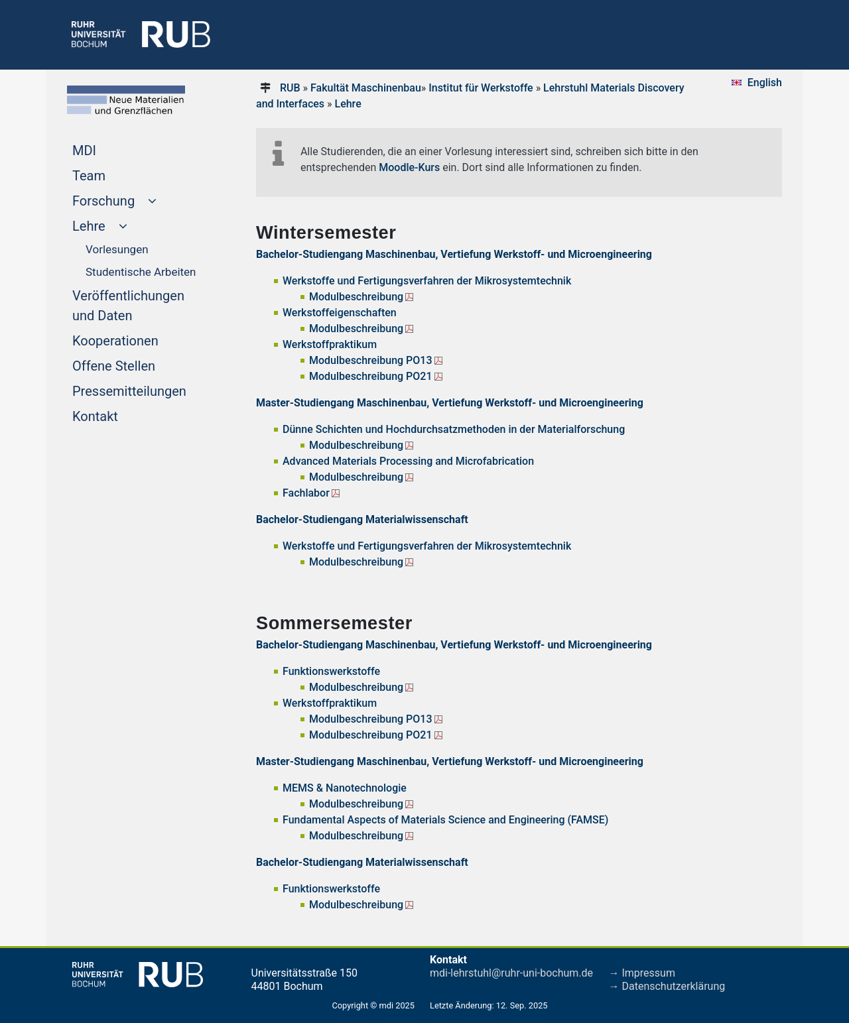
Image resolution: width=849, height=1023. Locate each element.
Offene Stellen (139, 364)
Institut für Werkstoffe (480, 88)
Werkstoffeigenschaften (340, 312)
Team (114, 174)
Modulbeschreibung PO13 (370, 360)
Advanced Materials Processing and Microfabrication (408, 461)
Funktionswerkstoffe (331, 671)
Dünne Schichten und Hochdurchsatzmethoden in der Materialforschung (454, 429)
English (765, 82)
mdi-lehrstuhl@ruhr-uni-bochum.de (511, 973)
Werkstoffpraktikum (330, 344)
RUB (290, 88)
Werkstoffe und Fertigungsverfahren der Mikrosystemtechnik (427, 280)
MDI (109, 149)
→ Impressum (642, 973)
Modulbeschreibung (356, 296)
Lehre (348, 103)
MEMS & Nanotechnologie (345, 788)
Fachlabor (306, 493)
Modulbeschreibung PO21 (370, 376)
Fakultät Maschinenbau (365, 88)
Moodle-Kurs (409, 167)
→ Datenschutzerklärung (667, 986)
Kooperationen (140, 339)
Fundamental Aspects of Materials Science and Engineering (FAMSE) (447, 819)
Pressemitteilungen (143, 390)
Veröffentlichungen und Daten (128, 306)
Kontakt (120, 415)
